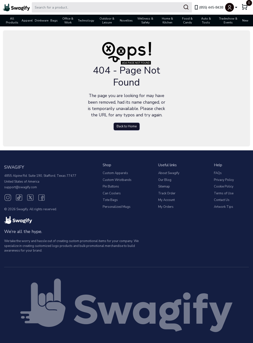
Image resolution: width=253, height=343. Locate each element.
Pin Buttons (111, 186)
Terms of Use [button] (223, 193)
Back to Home (127, 126)
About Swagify (168, 173)
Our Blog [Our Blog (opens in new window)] (164, 180)
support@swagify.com (20, 187)
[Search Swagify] (112, 7)
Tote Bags (110, 200)
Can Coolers (112, 193)
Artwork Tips (223, 207)
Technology (86, 20)
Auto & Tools (206, 20)
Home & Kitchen (167, 20)
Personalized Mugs (117, 207)
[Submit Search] (186, 7)
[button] (231, 7)
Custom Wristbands (117, 180)
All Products (12, 20)
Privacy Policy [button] (224, 180)
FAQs (218, 173)
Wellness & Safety (145, 20)
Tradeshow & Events (228, 20)
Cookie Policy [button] (223, 186)
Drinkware (41, 20)
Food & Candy (187, 20)
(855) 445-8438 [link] (208, 7)
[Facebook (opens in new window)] (41, 197)
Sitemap (164, 186)
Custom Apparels (115, 173)
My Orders (166, 207)
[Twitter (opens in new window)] (30, 197)
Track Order (167, 193)
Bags (54, 20)
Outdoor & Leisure (106, 20)
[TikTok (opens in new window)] (19, 197)
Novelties (126, 20)
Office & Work (67, 20)
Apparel (27, 20)
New (245, 20)
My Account (166, 200)
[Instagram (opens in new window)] (7, 197)
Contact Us (222, 200)
